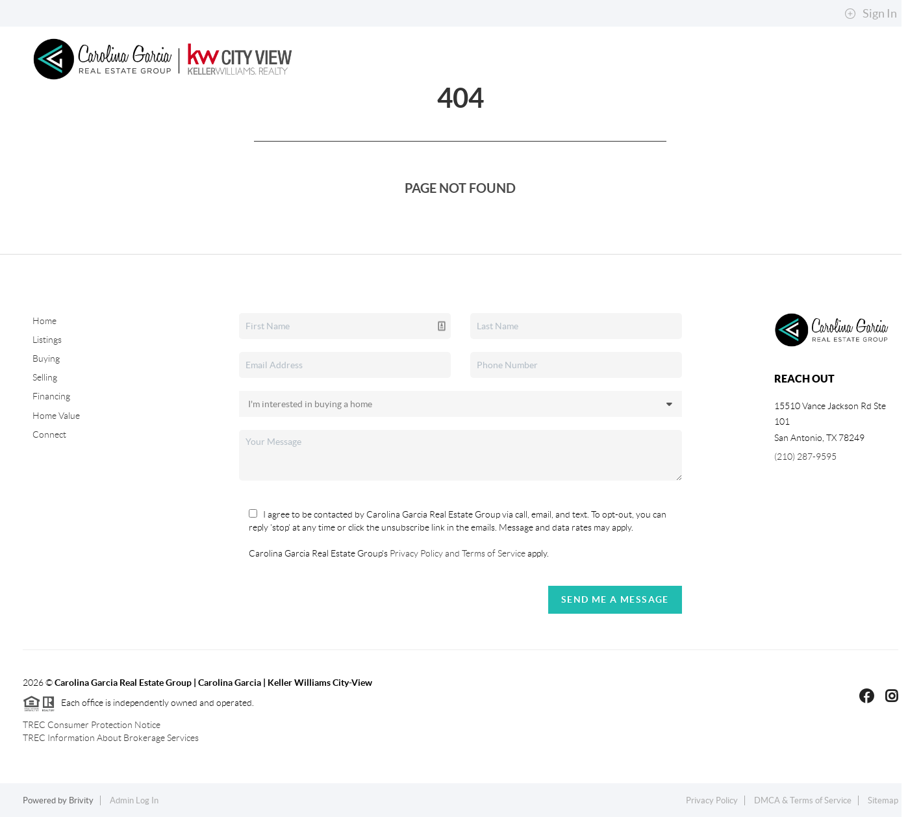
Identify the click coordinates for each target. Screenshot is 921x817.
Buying (241, 124)
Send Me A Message (615, 599)
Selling (307, 124)
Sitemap (883, 800)
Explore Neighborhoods (661, 124)
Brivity (81, 800)
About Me (777, 124)
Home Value (56, 415)
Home (85, 124)
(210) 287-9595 (805, 456)
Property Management (419, 124)
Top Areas (538, 124)
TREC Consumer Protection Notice (91, 725)
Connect (849, 124)
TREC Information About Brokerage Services (111, 738)
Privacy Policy (712, 800)
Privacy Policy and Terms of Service (456, 553)
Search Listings (158, 124)
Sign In (870, 13)
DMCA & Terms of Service (803, 800)
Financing (51, 396)
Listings (47, 339)
